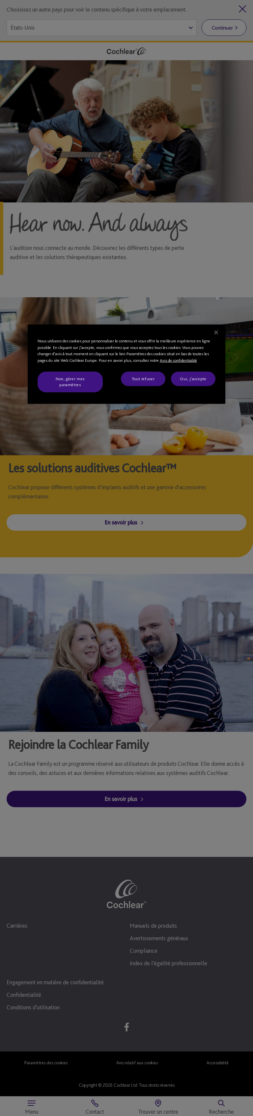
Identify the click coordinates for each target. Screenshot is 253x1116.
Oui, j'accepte (193, 378)
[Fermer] (216, 332)
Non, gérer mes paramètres (70, 381)
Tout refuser (143, 378)
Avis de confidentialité (178, 360)
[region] (126, 364)
